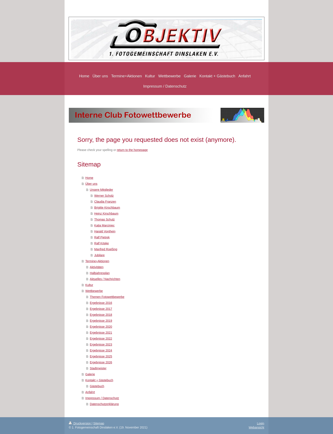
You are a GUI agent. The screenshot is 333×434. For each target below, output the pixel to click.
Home (89, 177)
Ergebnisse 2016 (101, 303)
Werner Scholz (104, 195)
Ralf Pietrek (102, 237)
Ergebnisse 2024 (101, 350)
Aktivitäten (97, 267)
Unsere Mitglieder (101, 189)
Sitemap (98, 423)
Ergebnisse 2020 (101, 326)
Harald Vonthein (105, 231)
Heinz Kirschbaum (106, 213)
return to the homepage (132, 150)
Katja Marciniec (104, 225)
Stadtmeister (98, 368)
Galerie (90, 374)
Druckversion (80, 423)
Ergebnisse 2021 (101, 332)
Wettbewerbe (94, 291)
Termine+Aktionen (97, 261)
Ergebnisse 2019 (101, 320)
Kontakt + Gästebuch (99, 380)
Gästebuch (97, 386)
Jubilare (99, 255)
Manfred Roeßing (105, 249)
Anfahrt (90, 392)
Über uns (91, 183)
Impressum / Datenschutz (102, 398)
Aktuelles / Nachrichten (105, 279)
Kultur (89, 285)
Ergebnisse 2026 (101, 362)
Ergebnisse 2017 (101, 308)
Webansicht (256, 427)
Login (260, 423)
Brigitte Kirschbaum (107, 207)
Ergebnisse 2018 (101, 314)
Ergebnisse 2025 (101, 356)
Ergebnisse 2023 (101, 344)
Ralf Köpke (101, 243)
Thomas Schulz (104, 219)
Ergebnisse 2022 (101, 338)
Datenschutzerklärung (104, 404)
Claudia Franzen (105, 201)
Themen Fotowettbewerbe (107, 297)
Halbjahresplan (100, 273)
